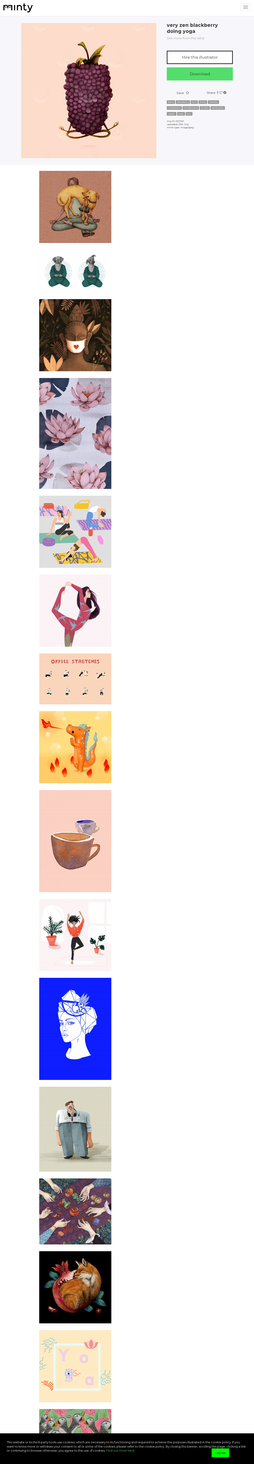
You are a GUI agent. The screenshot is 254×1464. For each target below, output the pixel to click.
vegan (171, 113)
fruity (203, 102)
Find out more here (120, 1450)
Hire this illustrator (200, 57)
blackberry (183, 102)
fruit (194, 102)
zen (189, 113)
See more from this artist (185, 38)
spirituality (218, 108)
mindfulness (191, 108)
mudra (204, 108)
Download (200, 74)
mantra (213, 102)
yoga (181, 113)
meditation (174, 108)
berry (171, 102)
